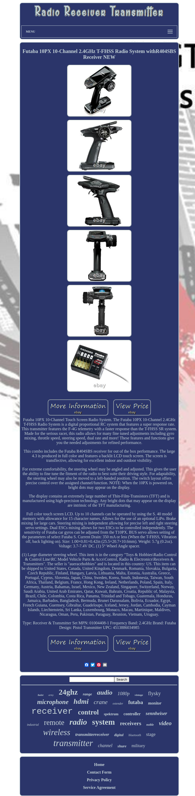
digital (119, 735)
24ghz (68, 692)
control (88, 712)
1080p (124, 693)
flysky (154, 693)
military (138, 745)
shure (122, 746)
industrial (33, 724)
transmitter (73, 743)
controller (132, 714)
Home (99, 764)
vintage (139, 694)
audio (104, 692)
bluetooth (134, 735)
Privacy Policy (99, 780)
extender (118, 703)
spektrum (111, 714)
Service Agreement (99, 787)
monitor (154, 703)
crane (101, 702)
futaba (135, 702)
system (103, 722)
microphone (53, 701)
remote (54, 722)
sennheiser (156, 713)
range (87, 694)
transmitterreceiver (92, 734)
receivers (130, 723)
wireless (56, 732)
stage (150, 734)
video (165, 723)
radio (78, 721)
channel (105, 745)
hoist (40, 694)
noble (150, 724)
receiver (52, 711)
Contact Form (99, 772)
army (51, 695)
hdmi (81, 701)
